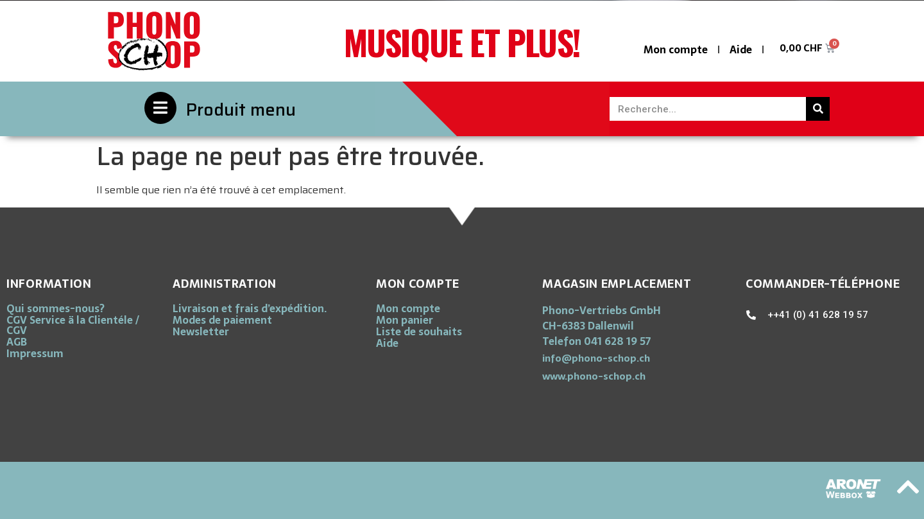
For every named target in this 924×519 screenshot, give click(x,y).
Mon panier (404, 320)
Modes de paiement (222, 320)
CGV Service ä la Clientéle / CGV (72, 325)
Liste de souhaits (419, 331)
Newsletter (201, 331)
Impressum (35, 353)
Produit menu (241, 109)
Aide (741, 49)
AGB (16, 341)
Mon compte (676, 49)
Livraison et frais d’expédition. (250, 308)
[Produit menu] (160, 108)
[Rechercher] (818, 109)
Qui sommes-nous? (55, 308)
